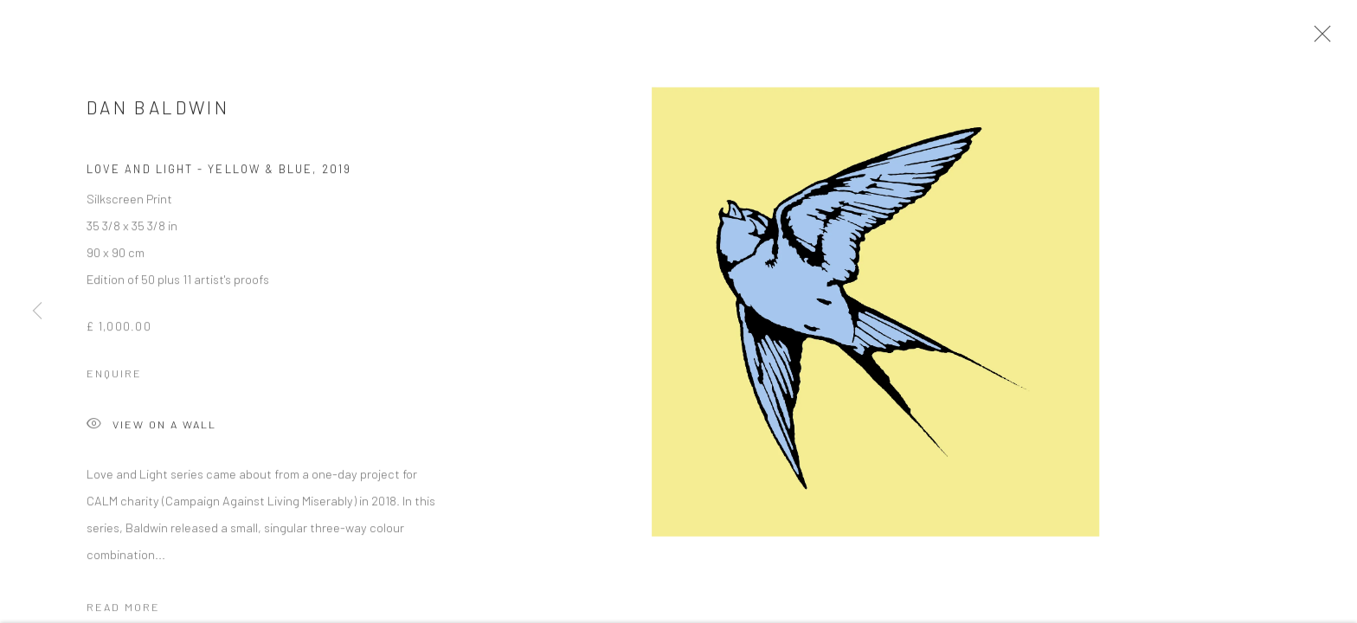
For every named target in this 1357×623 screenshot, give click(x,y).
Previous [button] (37, 311)
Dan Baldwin (158, 113)
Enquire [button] (114, 379)
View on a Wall (151, 431)
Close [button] (1322, 39)
